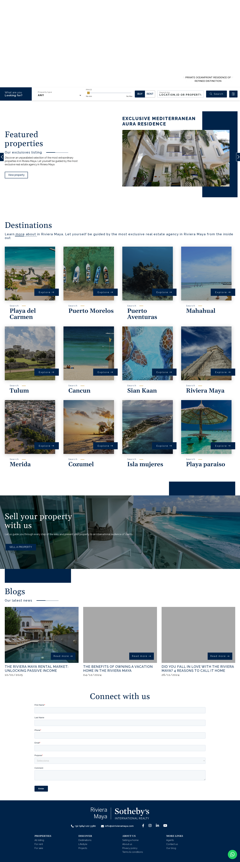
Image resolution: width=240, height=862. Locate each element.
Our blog (171, 848)
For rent (39, 844)
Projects (82, 848)
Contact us (161, 11)
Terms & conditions (132, 852)
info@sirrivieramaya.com (117, 826)
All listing (39, 840)
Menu (226, 12)
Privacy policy (129, 848)
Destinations (84, 840)
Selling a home (130, 840)
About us (127, 844)
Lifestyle (82, 844)
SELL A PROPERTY (21, 547)
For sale (39, 848)
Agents (141, 11)
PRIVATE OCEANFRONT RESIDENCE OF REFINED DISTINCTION (208, 79)
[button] (78, 12)
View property (16, 174)
